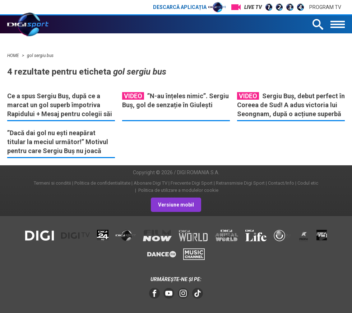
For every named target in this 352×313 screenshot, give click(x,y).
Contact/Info (281, 183)
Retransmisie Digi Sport (240, 183)
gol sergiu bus (40, 55)
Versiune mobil (176, 205)
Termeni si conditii (52, 183)
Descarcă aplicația (189, 7)
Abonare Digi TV (150, 183)
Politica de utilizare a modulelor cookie (177, 190)
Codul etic (307, 183)
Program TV (325, 7)
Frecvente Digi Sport (192, 183)
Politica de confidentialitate (102, 183)
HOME (13, 55)
